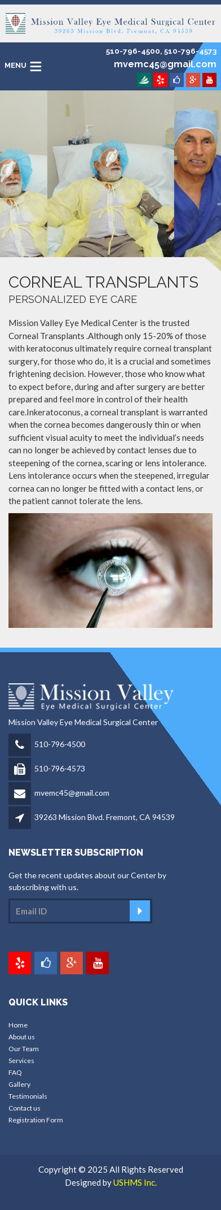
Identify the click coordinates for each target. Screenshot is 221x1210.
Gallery (19, 1084)
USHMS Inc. (135, 1182)
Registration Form (35, 1120)
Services (21, 1060)
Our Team (23, 1048)
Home (18, 1025)
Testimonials (27, 1096)
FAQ (15, 1072)
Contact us (24, 1108)
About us (21, 1037)
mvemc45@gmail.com (71, 792)
